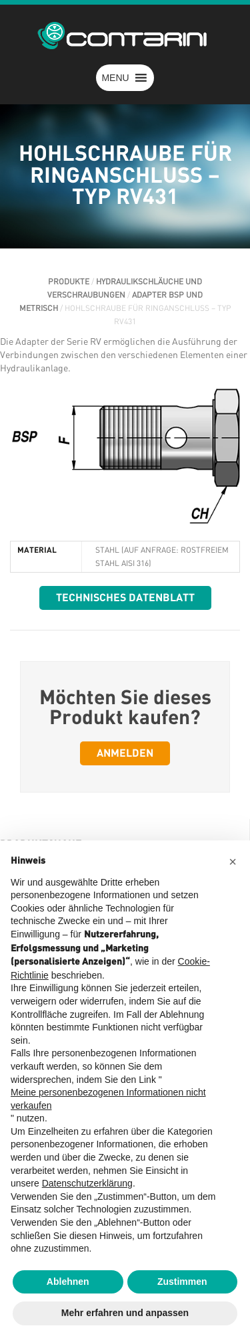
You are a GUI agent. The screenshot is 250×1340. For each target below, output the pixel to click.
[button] (115, 77)
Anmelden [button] (125, 753)
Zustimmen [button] (182, 1281)
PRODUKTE (68, 282)
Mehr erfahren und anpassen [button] (125, 1312)
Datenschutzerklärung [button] (87, 1183)
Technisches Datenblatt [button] (125, 598)
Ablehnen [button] (68, 1281)
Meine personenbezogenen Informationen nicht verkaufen (108, 1099)
